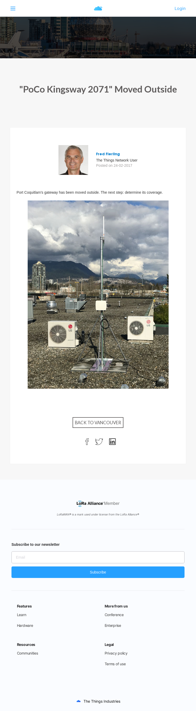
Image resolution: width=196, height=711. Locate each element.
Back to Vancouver (98, 422)
